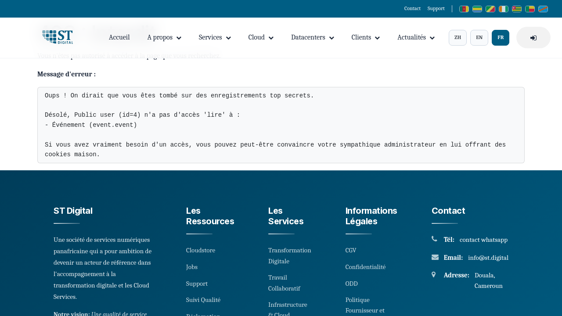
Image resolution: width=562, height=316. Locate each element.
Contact (412, 8)
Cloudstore (200, 250)
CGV (351, 250)
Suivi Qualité (203, 300)
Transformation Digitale (289, 255)
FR (500, 37)
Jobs (192, 267)
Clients (366, 37)
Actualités (416, 37)
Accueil (119, 37)
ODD (352, 283)
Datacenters (312, 37)
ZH (457, 37)
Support (436, 8)
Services (215, 37)
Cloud (261, 37)
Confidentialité (366, 267)
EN (479, 37)
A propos (164, 37)
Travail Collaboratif (284, 282)
